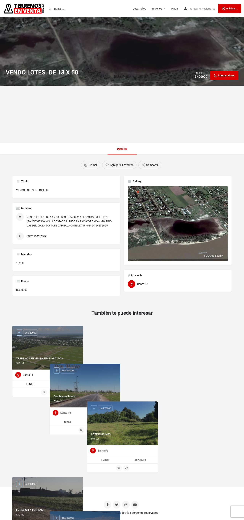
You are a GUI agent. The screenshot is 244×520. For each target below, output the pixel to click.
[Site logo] (24, 8)
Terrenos (157, 8)
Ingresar (194, 8)
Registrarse (208, 8)
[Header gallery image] (122, 43)
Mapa (174, 8)
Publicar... (229, 8)
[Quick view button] (44, 392)
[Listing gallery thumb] (178, 223)
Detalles (122, 148)
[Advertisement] (122, 114)
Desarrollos (139, 8)
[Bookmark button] (51, 392)
